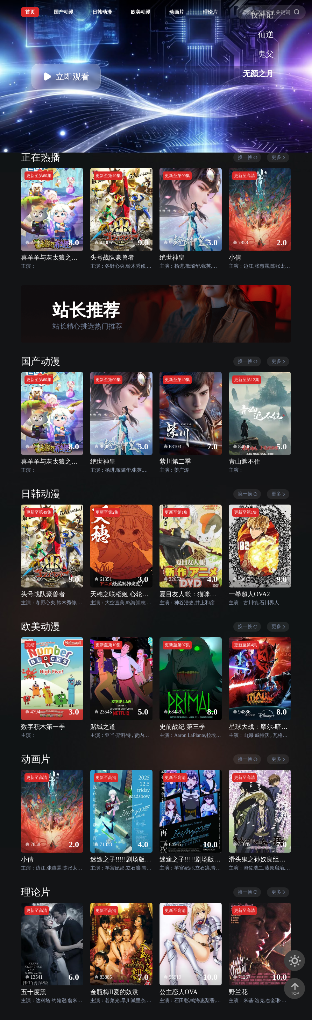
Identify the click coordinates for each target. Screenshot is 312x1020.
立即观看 (66, 76)
